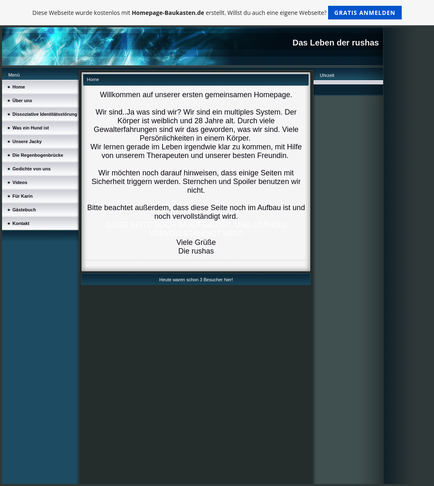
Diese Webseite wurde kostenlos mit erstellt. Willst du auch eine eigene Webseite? (217, 12)
